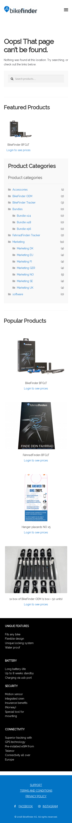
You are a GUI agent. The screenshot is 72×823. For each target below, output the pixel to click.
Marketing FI (24, 261)
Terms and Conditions (36, 790)
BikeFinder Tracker (24, 202)
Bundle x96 (24, 228)
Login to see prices (19, 150)
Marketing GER (26, 267)
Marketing (18, 241)
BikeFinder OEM (22, 196)
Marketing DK (25, 248)
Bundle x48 (24, 222)
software (17, 294)
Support (36, 785)
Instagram (50, 806)
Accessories (20, 189)
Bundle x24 (24, 215)
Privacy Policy (36, 796)
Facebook (26, 806)
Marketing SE (25, 281)
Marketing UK (25, 287)
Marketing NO (25, 274)
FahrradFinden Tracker (26, 235)
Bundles (17, 209)
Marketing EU (25, 255)
